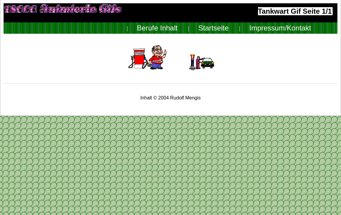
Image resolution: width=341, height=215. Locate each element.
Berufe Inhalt (157, 28)
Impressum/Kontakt (280, 28)
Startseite (213, 28)
